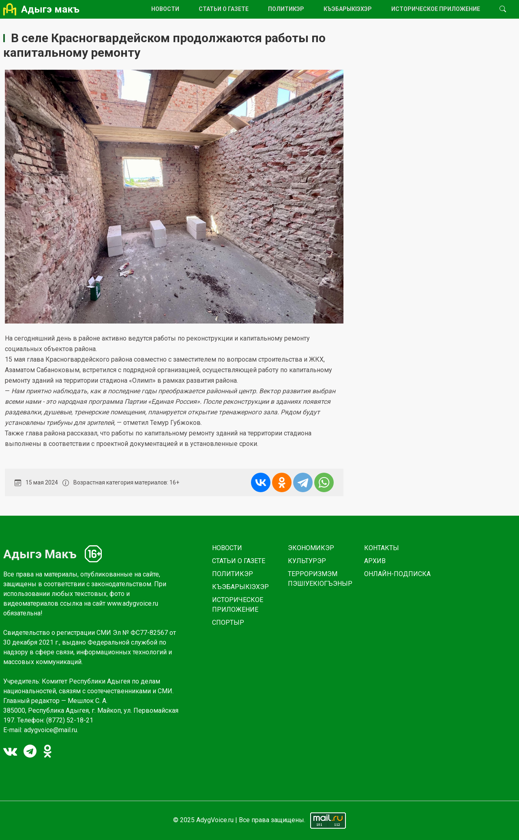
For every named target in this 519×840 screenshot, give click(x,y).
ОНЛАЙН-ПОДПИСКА (397, 574)
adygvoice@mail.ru (50, 730)
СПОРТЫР (228, 622)
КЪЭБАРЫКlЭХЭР (348, 9)
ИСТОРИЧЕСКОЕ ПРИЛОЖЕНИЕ (435, 9)
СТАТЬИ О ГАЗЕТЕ (224, 9)
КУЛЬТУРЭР (307, 561)
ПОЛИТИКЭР (286, 9)
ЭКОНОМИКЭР (311, 548)
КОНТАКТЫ (381, 548)
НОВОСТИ (165, 9)
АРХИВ (375, 561)
